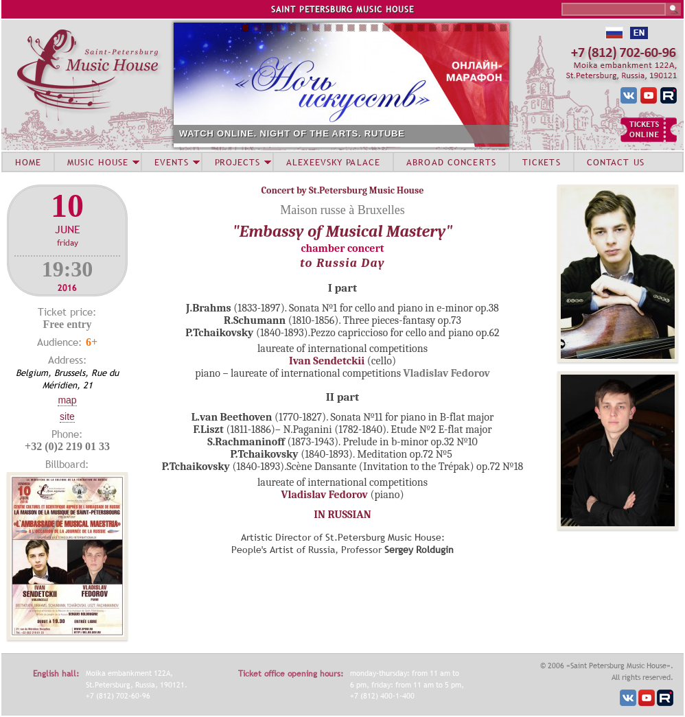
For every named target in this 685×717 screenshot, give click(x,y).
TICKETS (541, 162)
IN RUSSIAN (342, 514)
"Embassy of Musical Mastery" (343, 231)
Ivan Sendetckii (326, 361)
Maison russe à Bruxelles (342, 210)
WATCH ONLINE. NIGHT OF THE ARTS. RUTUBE (292, 133)
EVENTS (171, 162)
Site (67, 416)
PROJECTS (238, 162)
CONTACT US (616, 162)
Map (67, 400)
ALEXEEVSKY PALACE (333, 162)
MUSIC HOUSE (97, 162)
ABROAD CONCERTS (451, 162)
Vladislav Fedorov (324, 495)
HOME (28, 162)
